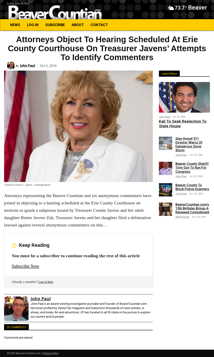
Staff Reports (182, 215)
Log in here (45, 282)
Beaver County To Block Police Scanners (192, 185)
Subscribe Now (25, 265)
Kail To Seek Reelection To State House (183, 123)
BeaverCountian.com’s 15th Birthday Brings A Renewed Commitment (192, 207)
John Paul (27, 65)
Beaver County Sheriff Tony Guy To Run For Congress (192, 166)
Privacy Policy (51, 353)
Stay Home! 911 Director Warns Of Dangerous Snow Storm (189, 143)
